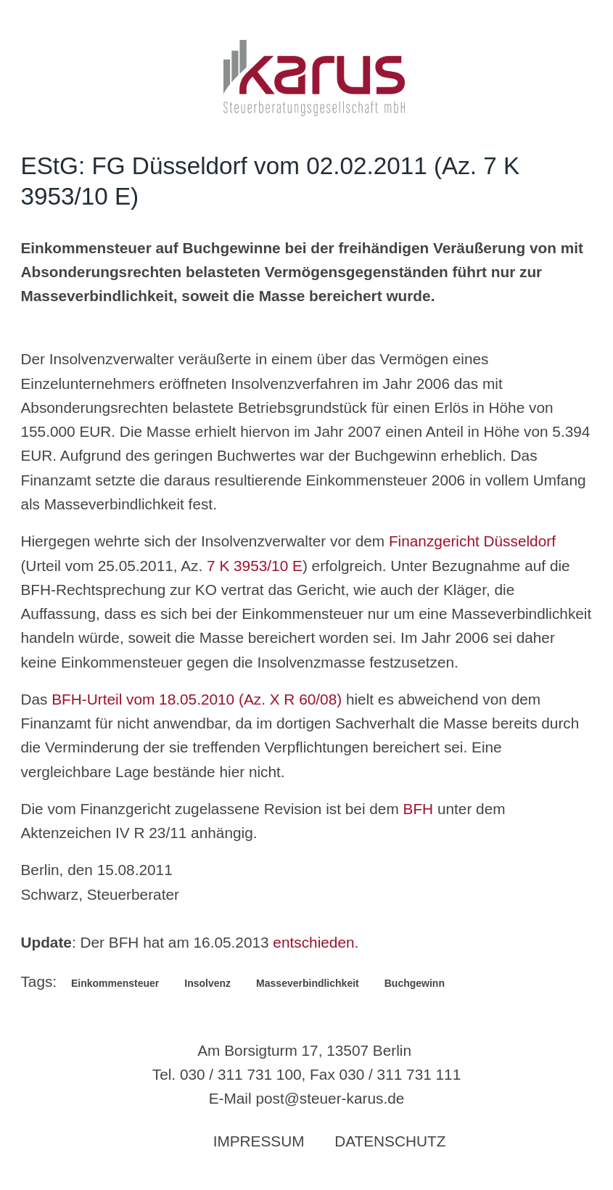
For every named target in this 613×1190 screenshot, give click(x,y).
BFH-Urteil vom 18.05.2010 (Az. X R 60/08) (197, 699)
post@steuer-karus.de (329, 1098)
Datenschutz (389, 1141)
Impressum (259, 1141)
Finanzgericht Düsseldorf (472, 541)
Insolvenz (207, 983)
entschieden (313, 942)
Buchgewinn (414, 983)
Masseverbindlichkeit (307, 983)
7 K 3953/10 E (255, 565)
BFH (418, 808)
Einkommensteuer (115, 983)
